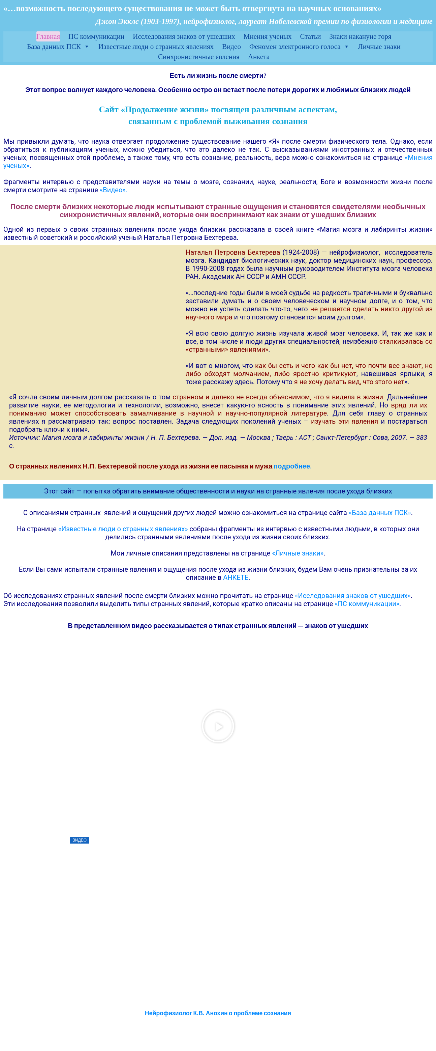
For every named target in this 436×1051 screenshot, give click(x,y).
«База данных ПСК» (380, 513)
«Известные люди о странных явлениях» (123, 529)
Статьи (310, 36)
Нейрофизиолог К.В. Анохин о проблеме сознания (218, 1013)
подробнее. (293, 466)
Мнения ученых (268, 36)
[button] (218, 726)
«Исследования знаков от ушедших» (353, 596)
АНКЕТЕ (235, 577)
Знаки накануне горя (361, 36)
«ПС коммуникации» (367, 604)
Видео (231, 46)
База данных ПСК (58, 46)
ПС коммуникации (96, 36)
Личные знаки (379, 46)
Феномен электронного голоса (299, 46)
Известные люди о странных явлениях (156, 46)
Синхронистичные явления (199, 57)
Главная (48, 36)
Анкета (259, 57)
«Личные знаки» (297, 553)
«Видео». (113, 190)
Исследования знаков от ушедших (184, 36)
